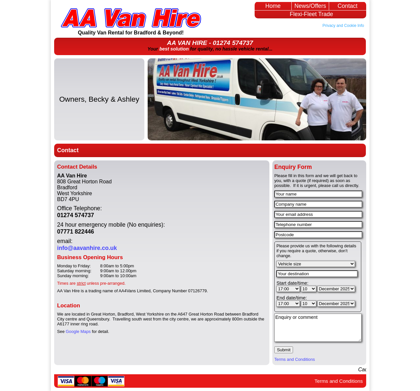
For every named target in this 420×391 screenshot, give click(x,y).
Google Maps (78, 331)
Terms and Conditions (294, 359)
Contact (348, 6)
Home (273, 6)
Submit (283, 349)
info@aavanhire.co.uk (87, 248)
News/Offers (310, 6)
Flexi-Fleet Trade (311, 14)
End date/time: (291, 297)
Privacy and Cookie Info (343, 25)
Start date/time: (292, 283)
